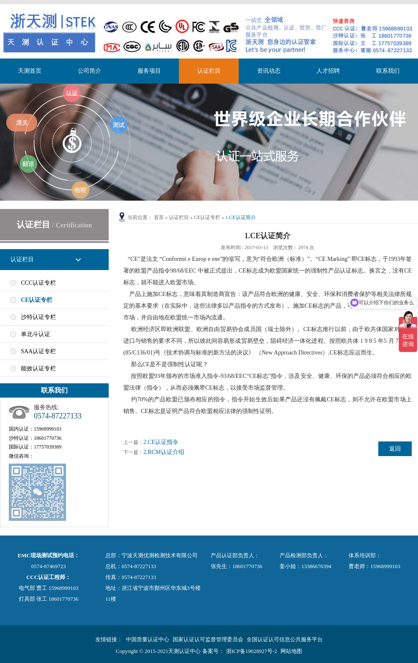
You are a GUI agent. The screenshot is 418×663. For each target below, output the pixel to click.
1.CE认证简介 (240, 217)
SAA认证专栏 (38, 351)
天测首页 (29, 71)
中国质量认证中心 (147, 639)
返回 (395, 449)
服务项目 (149, 71)
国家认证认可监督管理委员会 (208, 639)
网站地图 (291, 651)
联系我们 (388, 71)
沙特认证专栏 (38, 317)
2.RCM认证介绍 (163, 452)
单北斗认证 (35, 334)
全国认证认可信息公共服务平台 (285, 639)
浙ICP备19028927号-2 (251, 651)
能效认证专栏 (38, 368)
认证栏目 (209, 71)
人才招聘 (328, 71)
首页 (159, 217)
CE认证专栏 (36, 300)
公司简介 (89, 71)
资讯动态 (268, 71)
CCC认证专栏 (38, 283)
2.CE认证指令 (160, 442)
